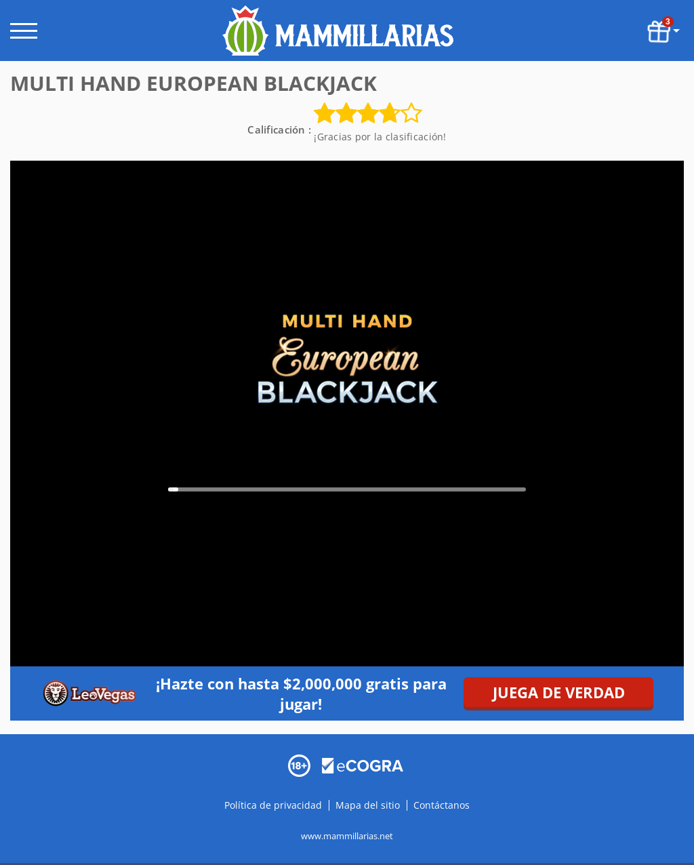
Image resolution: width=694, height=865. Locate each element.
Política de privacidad (274, 804)
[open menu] (23, 31)
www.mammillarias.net (347, 835)
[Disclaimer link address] (362, 764)
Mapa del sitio (367, 804)
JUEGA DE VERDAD (559, 692)
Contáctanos (441, 804)
